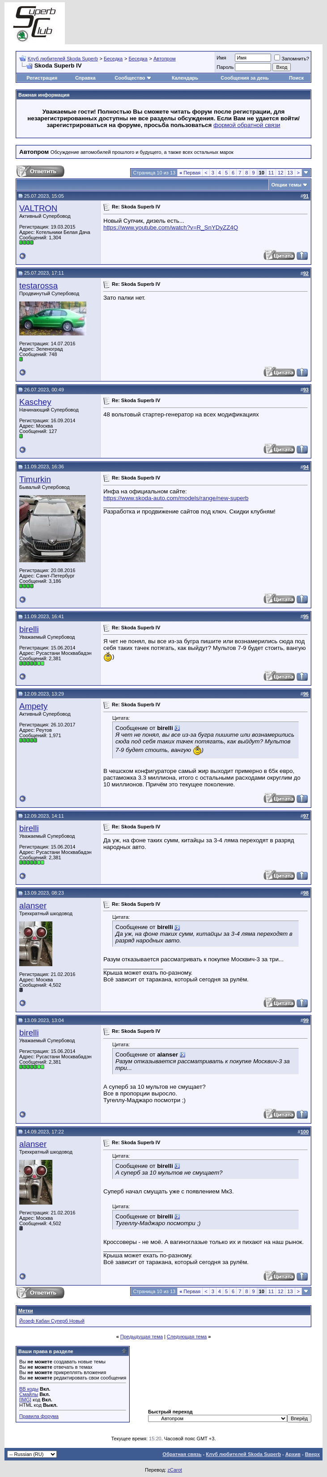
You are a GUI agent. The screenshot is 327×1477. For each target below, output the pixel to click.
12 (280, 172)
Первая (189, 172)
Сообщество (133, 78)
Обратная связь (181, 1454)
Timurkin (35, 479)
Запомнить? (291, 58)
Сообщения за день (244, 78)
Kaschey (35, 402)
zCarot (174, 1470)
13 (290, 172)
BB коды (28, 1389)
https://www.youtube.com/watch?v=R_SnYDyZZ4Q (170, 227)
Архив (293, 1454)
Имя (221, 57)
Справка (85, 78)
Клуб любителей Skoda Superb (63, 58)
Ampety (33, 706)
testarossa (38, 285)
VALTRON (38, 208)
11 (271, 172)
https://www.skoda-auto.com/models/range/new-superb (175, 498)
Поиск (296, 78)
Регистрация (41, 78)
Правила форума (39, 1416)
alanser (33, 905)
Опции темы (287, 184)
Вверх (312, 1454)
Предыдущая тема (141, 1336)
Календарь (185, 78)
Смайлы (28, 1394)
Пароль (225, 67)
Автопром (164, 58)
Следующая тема (187, 1336)
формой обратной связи (246, 125)
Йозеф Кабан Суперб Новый (52, 1321)
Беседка (113, 58)
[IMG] (25, 1399)
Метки (25, 1310)
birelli (29, 629)
